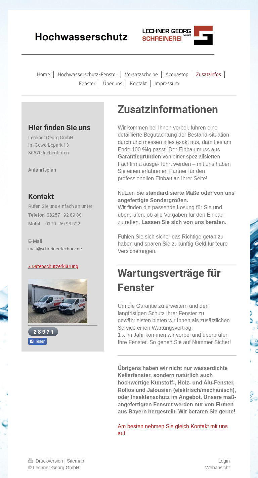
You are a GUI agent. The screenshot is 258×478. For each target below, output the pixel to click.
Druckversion (46, 461)
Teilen (37, 341)
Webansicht (217, 467)
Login (224, 461)
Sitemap (75, 461)
